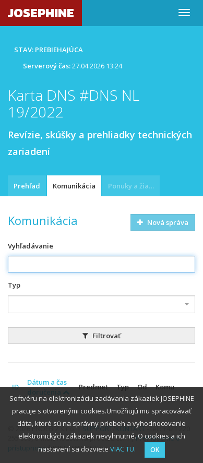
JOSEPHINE (41, 13)
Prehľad (27, 186)
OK (154, 449)
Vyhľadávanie (30, 246)
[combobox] (101, 304)
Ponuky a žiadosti (134, 186)
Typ (14, 285)
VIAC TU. (123, 449)
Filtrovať (101, 335)
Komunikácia (74, 186)
